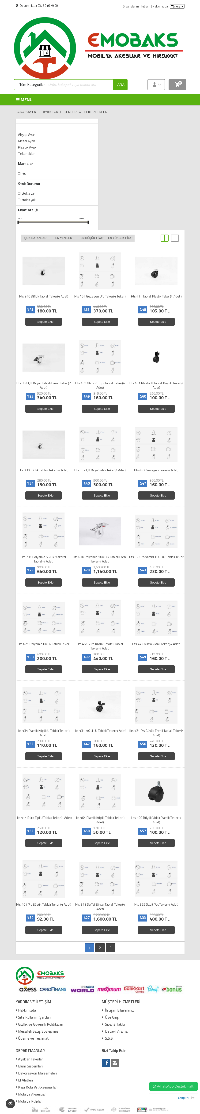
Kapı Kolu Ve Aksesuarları (36, 1087)
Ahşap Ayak (26, 134)
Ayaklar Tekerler (60, 112)
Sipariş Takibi (113, 1024)
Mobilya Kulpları (29, 1101)
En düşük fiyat (92, 238)
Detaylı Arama (115, 1031)
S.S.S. (107, 1038)
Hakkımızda (26, 1010)
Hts (24, 173)
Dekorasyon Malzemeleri (36, 1073)
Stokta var (28, 193)
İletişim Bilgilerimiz (118, 1010)
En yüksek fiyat (120, 238)
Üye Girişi (110, 1017)
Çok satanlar (35, 238)
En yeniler (63, 238)
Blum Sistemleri (29, 1066)
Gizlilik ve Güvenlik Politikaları (39, 1024)
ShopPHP (184, 1097)
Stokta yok (28, 199)
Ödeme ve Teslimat (32, 1038)
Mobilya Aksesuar (31, 1094)
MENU (24, 99)
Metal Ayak (26, 141)
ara (121, 85)
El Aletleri (24, 1080)
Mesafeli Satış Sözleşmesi (37, 1031)
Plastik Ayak (27, 147)
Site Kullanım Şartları (33, 1017)
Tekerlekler (95, 112)
